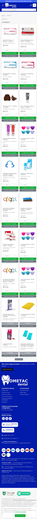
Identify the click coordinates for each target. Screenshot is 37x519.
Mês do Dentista (24, 390)
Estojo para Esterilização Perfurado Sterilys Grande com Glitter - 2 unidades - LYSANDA (27, 345)
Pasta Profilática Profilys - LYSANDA (9, 139)
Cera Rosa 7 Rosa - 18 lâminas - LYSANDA (8, 41)
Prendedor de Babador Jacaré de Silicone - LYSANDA (9, 209)
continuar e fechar (20, 515)
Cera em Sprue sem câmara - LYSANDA (28, 315)
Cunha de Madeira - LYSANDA (8, 344)
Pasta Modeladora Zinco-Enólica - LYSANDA (27, 41)
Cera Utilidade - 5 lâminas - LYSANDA (10, 74)
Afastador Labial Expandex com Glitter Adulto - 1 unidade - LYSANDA (10, 174)
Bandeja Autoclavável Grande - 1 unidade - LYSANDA (26, 209)
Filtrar (4, 19)
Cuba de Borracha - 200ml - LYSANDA (28, 245)
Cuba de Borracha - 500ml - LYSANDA (28, 139)
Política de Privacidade (7, 410)
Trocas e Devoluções (7, 396)
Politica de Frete (6, 392)
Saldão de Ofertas (24, 394)
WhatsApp (4, 402)
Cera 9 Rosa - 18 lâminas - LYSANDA (27, 74)
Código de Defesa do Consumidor (7, 399)
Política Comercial (6, 394)
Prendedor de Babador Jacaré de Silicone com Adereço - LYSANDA (9, 280)
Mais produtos (19, 359)
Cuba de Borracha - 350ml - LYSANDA (28, 280)
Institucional (5, 390)
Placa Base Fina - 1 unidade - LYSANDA (10, 107)
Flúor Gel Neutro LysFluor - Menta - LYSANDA (28, 107)
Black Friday (23, 392)
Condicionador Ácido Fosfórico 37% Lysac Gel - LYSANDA (9, 315)
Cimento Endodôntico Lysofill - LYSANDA (8, 245)
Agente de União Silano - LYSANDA (27, 174)
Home (3, 15)
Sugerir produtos (7, 369)
